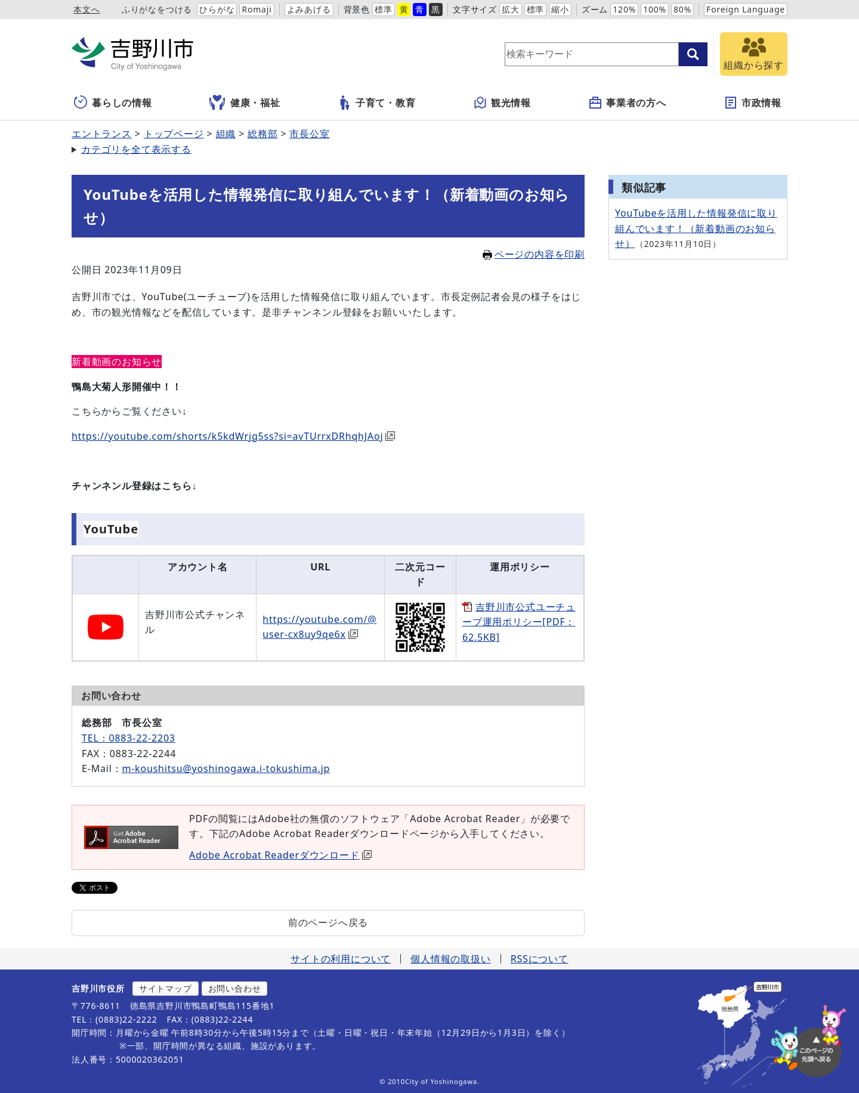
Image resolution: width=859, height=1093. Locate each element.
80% (682, 9)
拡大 (511, 9)
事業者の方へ (627, 102)
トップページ (174, 133)
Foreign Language (745, 9)
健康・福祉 (244, 102)
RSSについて (539, 958)
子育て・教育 (377, 102)
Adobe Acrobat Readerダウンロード (280, 855)
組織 (226, 133)
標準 (384, 9)
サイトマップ (165, 988)
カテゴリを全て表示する (136, 149)
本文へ (86, 9)
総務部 (262, 133)
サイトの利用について (341, 958)
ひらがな (216, 9)
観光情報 (502, 102)
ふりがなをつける (157, 9)
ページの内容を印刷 (534, 254)
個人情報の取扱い (450, 958)
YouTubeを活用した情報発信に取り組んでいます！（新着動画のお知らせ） (696, 228)
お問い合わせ (234, 988)
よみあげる (309, 9)
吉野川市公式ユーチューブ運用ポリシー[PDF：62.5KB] (519, 622)
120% (624, 9)
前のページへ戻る (328, 922)
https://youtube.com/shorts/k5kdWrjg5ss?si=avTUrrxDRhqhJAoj (233, 436)
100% (654, 9)
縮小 (560, 9)
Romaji (256, 9)
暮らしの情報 (113, 102)
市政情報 (752, 102)
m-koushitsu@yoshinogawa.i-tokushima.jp (226, 768)
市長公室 (309, 133)
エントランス (102, 133)
